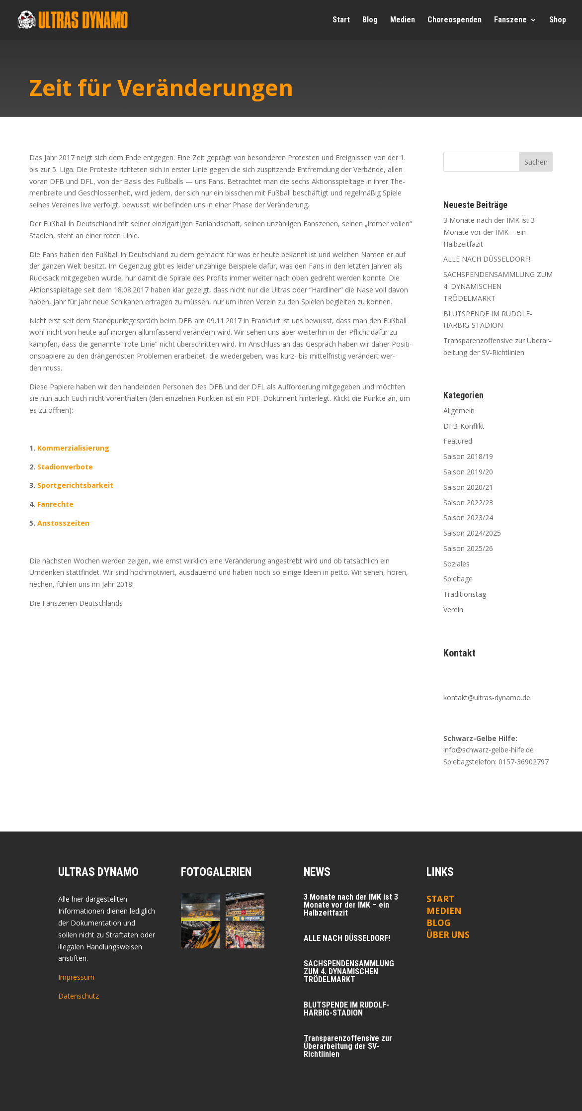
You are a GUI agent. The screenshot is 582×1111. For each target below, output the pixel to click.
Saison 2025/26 (468, 548)
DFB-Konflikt (464, 426)
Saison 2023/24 (468, 517)
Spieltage (458, 578)
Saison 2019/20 (468, 471)
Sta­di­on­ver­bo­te (65, 466)
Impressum (76, 977)
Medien (444, 911)
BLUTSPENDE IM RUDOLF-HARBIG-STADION (346, 1009)
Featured (457, 441)
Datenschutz (78, 996)
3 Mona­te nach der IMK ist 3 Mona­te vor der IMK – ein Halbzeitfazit (489, 232)
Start (341, 20)
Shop (557, 20)
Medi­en (402, 20)
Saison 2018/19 (468, 456)
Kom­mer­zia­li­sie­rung (73, 448)
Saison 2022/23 (468, 502)
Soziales (456, 563)
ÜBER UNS (448, 934)
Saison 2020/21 (468, 487)
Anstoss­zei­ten (63, 523)
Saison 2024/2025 (472, 533)
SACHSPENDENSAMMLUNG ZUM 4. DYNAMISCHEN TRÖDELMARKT (498, 286)
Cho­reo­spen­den (454, 20)
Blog (370, 20)
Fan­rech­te (55, 504)
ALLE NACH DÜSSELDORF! (486, 259)
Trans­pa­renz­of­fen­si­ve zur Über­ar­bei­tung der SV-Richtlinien (348, 1046)
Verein (453, 609)
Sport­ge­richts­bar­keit (75, 485)
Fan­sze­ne (510, 20)
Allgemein (459, 410)
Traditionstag (464, 594)
